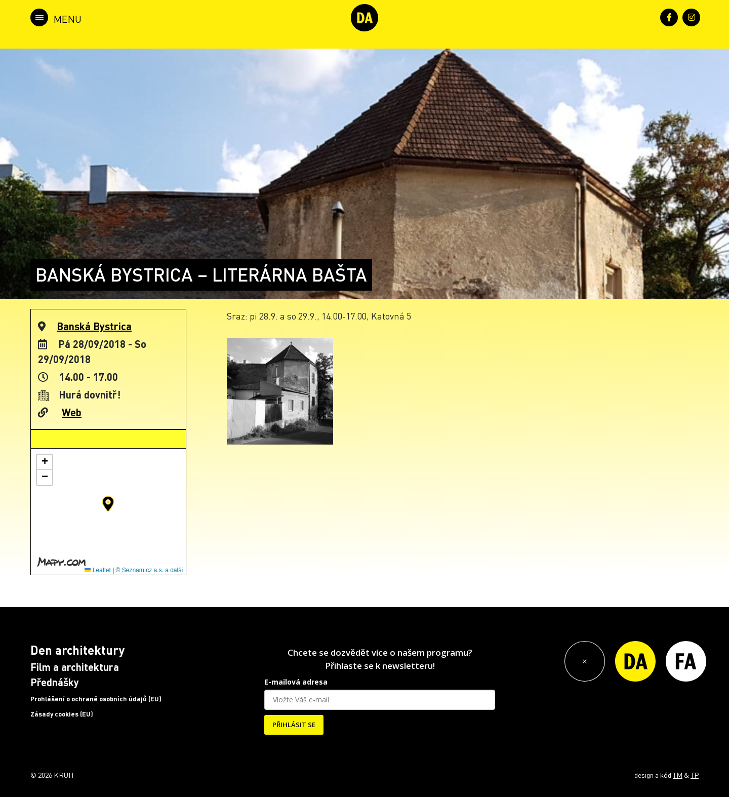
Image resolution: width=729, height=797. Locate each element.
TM (677, 774)
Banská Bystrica (94, 326)
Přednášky (54, 682)
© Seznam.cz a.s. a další (149, 570)
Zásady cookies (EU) (61, 714)
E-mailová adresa (296, 682)
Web (72, 412)
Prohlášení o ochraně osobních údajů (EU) (95, 699)
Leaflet (97, 570)
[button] (108, 503)
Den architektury (77, 650)
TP (695, 774)
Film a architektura (74, 666)
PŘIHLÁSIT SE (293, 724)
